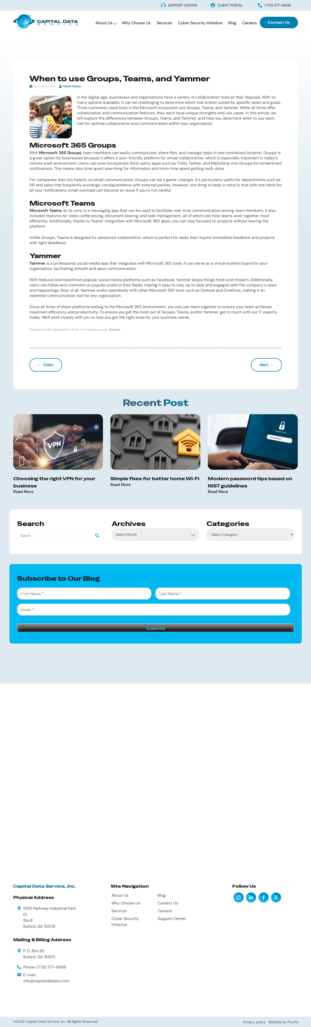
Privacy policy (254, 1022)
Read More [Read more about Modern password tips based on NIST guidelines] (218, 491)
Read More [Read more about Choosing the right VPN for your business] (23, 491)
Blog (232, 23)
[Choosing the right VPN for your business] (58, 442)
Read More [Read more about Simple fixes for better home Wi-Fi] (120, 484)
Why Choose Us (136, 23)
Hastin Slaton (71, 86)
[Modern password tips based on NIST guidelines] (253, 442)
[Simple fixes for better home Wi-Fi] (155, 442)
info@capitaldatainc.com (46, 980)
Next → (266, 364)
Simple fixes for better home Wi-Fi (154, 478)
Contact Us (279, 22)
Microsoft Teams (45, 210)
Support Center (172, 918)
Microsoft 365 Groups (60, 152)
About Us (104, 23)
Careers (249, 23)
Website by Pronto (283, 1022)
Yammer (37, 263)
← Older (45, 364)
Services (164, 23)
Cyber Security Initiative (200, 23)
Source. (115, 329)
